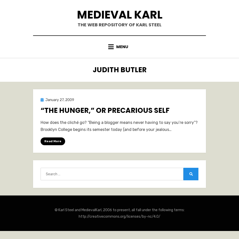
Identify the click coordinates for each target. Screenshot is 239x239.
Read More (52, 141)
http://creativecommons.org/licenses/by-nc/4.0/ (119, 216)
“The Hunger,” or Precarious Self (105, 110)
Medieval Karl (119, 14)
